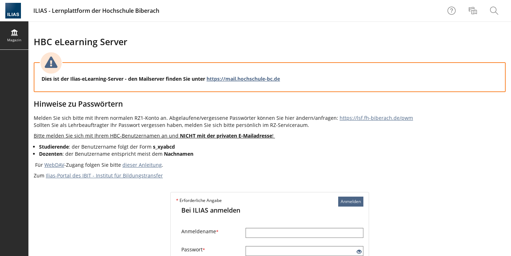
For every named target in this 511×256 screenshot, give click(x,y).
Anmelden (351, 201)
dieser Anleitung (142, 164)
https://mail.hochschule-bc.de (243, 78)
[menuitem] (473, 10)
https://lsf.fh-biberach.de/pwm (376, 117)
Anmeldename (200, 231)
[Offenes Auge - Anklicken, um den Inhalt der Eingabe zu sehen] (359, 252)
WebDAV (54, 164)
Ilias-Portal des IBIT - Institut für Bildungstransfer (104, 175)
